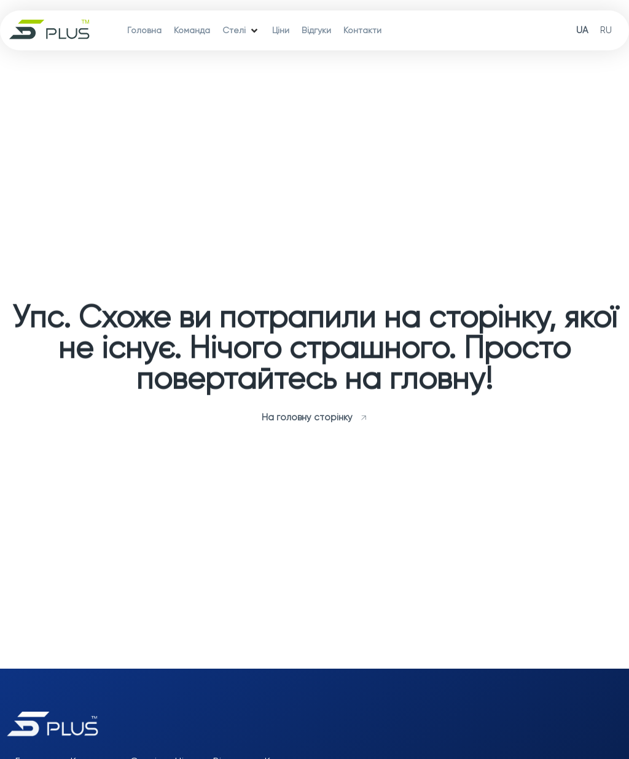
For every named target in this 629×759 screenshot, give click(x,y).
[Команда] (192, 30)
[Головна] (144, 30)
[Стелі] (241, 30)
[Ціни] (280, 30)
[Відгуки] (316, 30)
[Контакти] (362, 30)
